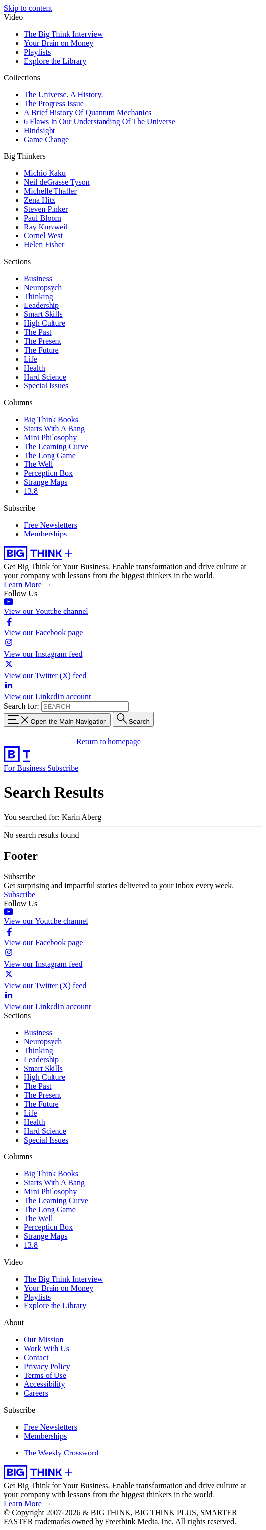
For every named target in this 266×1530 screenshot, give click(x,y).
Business (38, 278)
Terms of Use (45, 1375)
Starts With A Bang (54, 428)
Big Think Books (51, 419)
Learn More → (28, 584)
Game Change (46, 139)
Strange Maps (45, 482)
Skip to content (28, 8)
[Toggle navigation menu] (57, 720)
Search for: (21, 706)
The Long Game (50, 455)
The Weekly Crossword (61, 1453)
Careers (36, 1393)
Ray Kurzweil (46, 227)
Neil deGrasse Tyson (57, 182)
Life (30, 359)
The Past (38, 332)
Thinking (38, 296)
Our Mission (43, 1339)
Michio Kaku (45, 173)
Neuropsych (43, 287)
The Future (41, 350)
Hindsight (39, 130)
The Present (42, 341)
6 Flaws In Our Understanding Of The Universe (99, 121)
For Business (25, 768)
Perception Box (48, 473)
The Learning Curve (56, 446)
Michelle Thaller (50, 191)
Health (34, 368)
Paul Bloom (42, 218)
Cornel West (43, 235)
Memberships (45, 534)
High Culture (44, 323)
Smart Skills (43, 314)
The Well (38, 464)
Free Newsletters (50, 525)
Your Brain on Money (58, 43)
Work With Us (46, 1348)
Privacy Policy (47, 1366)
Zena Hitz (39, 200)
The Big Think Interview (63, 34)
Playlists (37, 52)
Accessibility (44, 1384)
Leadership (41, 305)
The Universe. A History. (63, 94)
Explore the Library (55, 61)
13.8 (31, 491)
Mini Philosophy (50, 437)
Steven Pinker (46, 209)
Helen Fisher (44, 244)
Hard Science (45, 377)
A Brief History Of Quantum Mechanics (87, 112)
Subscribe (62, 768)
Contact (36, 1357)
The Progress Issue (54, 103)
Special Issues (46, 386)
